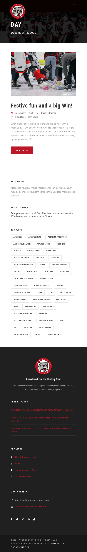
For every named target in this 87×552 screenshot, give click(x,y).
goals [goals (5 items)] (42, 265)
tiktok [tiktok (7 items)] (38, 334)
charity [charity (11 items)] (17, 251)
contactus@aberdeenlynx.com (30, 506)
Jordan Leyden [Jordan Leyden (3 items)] (46, 279)
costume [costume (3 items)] (40, 258)
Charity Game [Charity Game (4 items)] (33, 251)
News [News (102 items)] (15, 307)
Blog (17, 117)
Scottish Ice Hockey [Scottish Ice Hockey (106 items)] (22, 320)
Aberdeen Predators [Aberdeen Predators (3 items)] (57, 237)
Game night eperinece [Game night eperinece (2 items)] (23, 265)
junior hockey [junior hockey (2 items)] (20, 286)
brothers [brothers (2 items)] (61, 244)
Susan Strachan (49, 113)
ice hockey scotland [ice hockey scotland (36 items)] (23, 279)
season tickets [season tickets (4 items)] (46, 320)
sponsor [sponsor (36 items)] (27, 327)
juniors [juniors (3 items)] (60, 286)
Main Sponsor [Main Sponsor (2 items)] (20, 300)
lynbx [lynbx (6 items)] (39, 293)
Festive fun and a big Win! (41, 105)
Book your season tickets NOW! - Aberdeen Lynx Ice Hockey (39, 213)
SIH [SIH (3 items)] (61, 320)
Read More (22, 150)
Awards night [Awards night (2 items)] (43, 244)
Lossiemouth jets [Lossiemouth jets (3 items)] (21, 293)
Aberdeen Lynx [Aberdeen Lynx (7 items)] (34, 237)
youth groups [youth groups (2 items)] (54, 334)
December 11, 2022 (24, 113)
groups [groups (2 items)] (17, 272)
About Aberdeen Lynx (25, 457)
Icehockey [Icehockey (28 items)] (64, 272)
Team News (32, 117)
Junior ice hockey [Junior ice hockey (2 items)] (41, 286)
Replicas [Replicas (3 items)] (43, 314)
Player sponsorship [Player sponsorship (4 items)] (22, 314)
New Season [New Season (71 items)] (30, 307)
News (23, 117)
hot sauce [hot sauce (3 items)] (32, 272)
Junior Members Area (25, 470)
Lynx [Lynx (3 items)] (51, 293)
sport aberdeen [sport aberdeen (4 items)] (20, 334)
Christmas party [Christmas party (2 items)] (21, 258)
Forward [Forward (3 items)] (55, 258)
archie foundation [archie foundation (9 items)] (21, 244)
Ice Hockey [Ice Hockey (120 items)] (48, 272)
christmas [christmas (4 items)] (51, 251)
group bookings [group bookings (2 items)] (59, 265)
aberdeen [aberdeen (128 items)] (17, 237)
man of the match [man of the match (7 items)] (41, 300)
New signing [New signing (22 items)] (48, 307)
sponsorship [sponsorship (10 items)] (44, 327)
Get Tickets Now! (23, 476)
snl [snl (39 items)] (15, 327)
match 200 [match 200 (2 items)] (60, 300)
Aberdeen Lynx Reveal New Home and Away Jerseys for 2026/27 (42, 410)
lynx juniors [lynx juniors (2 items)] (65, 293)
